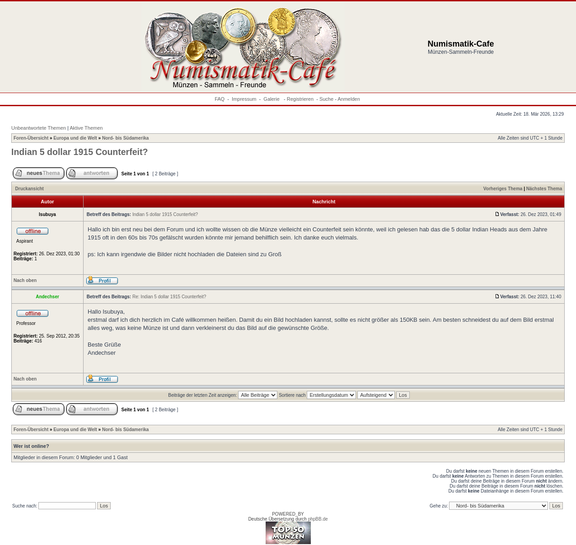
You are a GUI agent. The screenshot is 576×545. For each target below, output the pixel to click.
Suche (326, 99)
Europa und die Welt (75, 138)
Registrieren (300, 99)
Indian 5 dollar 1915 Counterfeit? (79, 152)
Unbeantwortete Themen (38, 128)
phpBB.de (318, 519)
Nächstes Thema (544, 188)
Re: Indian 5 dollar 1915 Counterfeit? (169, 296)
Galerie (272, 99)
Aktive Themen (86, 128)
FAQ (220, 99)
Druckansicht (29, 188)
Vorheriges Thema (503, 188)
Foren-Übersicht (31, 138)
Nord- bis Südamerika (125, 138)
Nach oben (25, 280)
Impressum (244, 99)
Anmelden (348, 99)
